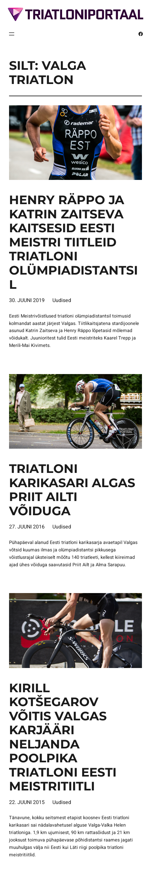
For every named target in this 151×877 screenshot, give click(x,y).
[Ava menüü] (12, 34)
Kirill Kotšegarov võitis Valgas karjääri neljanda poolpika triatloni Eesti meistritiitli (62, 737)
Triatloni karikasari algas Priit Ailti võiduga (72, 490)
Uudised (61, 300)
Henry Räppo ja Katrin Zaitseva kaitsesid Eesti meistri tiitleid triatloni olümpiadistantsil (73, 242)
